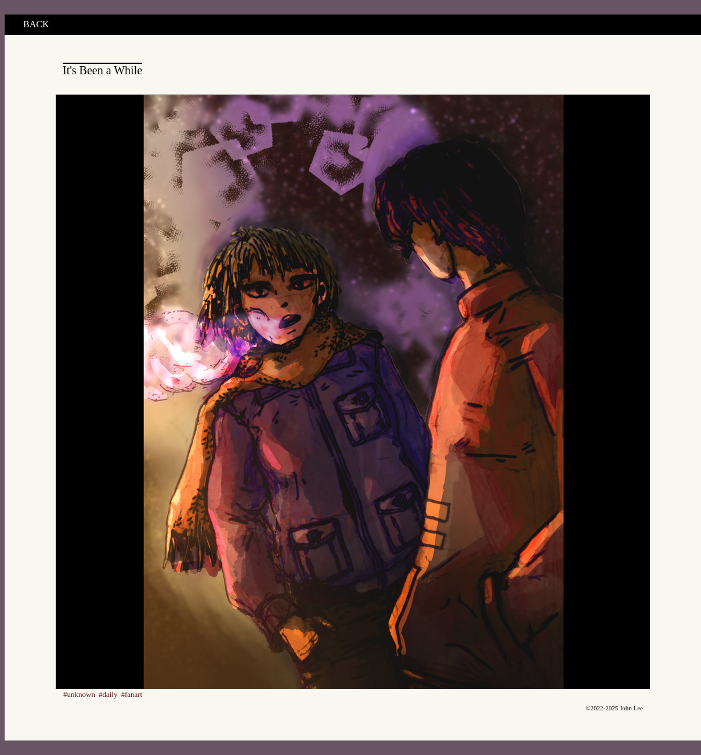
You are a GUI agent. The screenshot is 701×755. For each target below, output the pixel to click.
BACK (36, 24)
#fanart (131, 694)
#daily (108, 694)
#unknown (79, 694)
